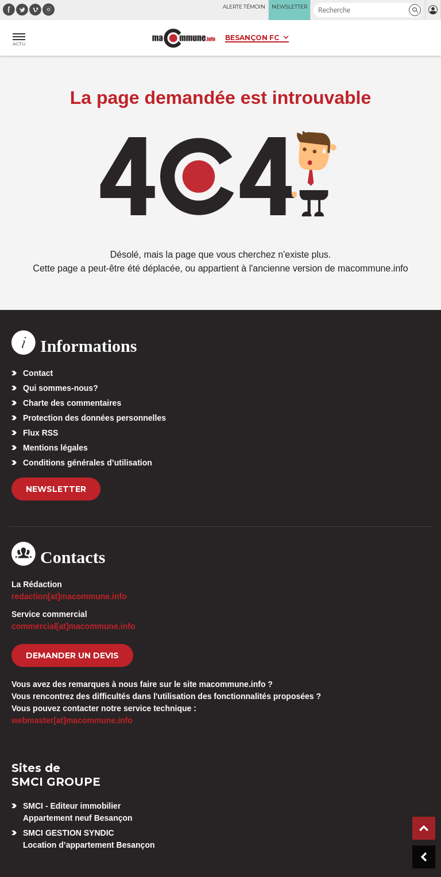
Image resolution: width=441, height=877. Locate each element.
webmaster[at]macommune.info (72, 720)
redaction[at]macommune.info (69, 596)
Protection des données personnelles (94, 417)
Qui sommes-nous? (60, 388)
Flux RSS (40, 432)
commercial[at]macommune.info (73, 626)
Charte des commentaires (72, 403)
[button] (415, 10)
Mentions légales (55, 447)
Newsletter (56, 489)
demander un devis (72, 655)
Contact (38, 373)
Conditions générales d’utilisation (87, 462)
